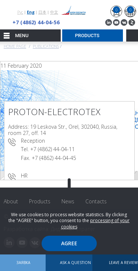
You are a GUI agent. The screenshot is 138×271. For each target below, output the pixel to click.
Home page (15, 46)
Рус (20, 12)
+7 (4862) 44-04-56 (36, 22)
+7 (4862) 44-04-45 (54, 157)
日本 (42, 12)
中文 (54, 12)
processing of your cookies (95, 223)
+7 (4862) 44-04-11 (52, 149)
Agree (69, 243)
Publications (46, 46)
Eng (31, 12)
